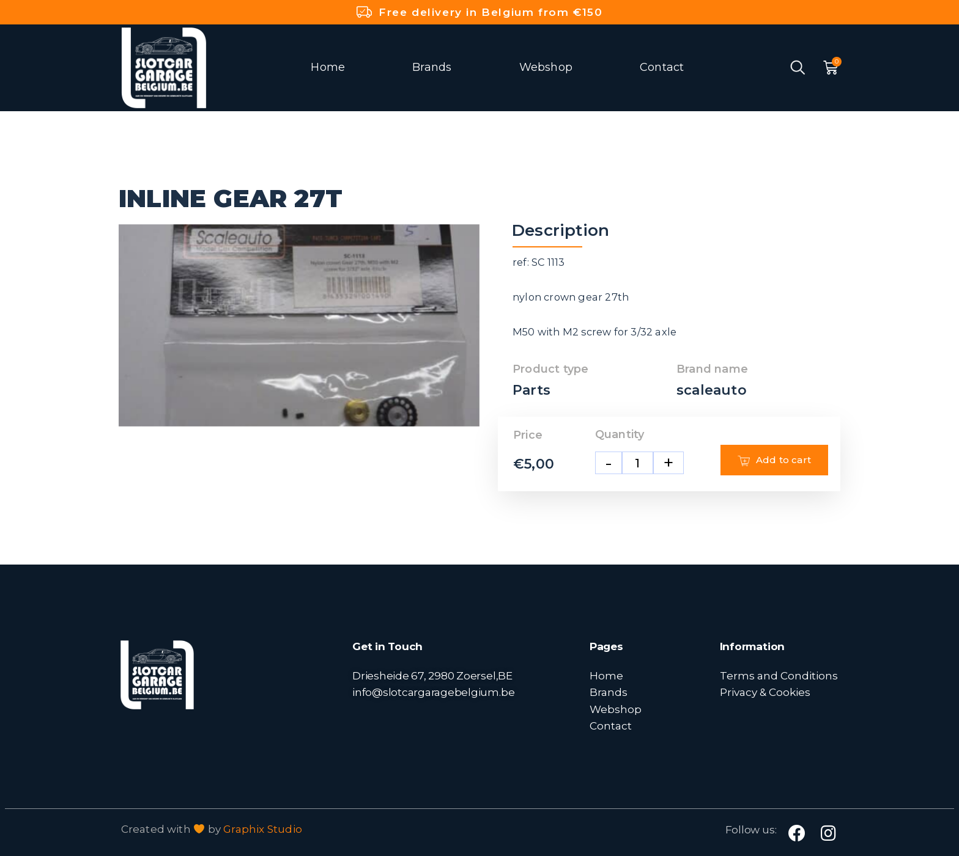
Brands (431, 67)
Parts (531, 390)
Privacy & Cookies (765, 692)
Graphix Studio (262, 829)
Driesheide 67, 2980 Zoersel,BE (432, 675)
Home (328, 67)
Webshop (545, 67)
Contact (662, 67)
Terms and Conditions (779, 675)
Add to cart (774, 460)
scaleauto (711, 390)
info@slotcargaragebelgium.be (433, 692)
